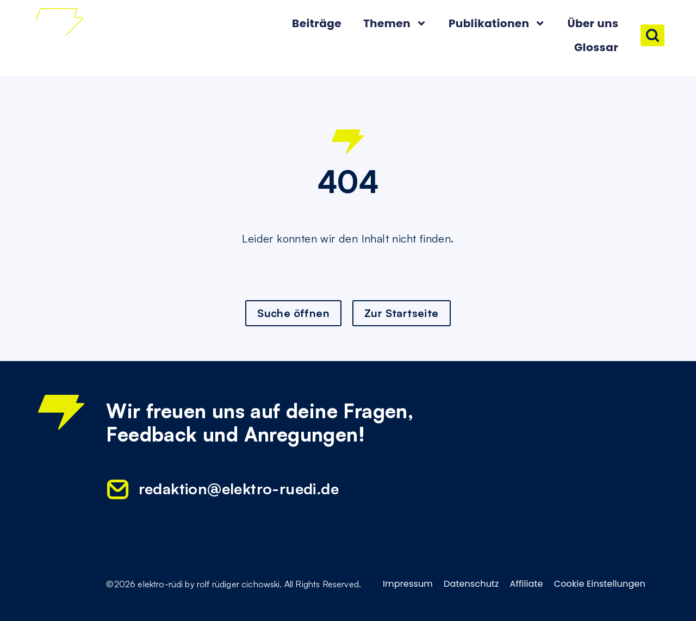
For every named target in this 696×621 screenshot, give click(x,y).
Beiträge (316, 23)
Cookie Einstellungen (599, 584)
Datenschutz (471, 584)
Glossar (596, 47)
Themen (395, 23)
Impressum (408, 584)
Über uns (592, 23)
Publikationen (497, 23)
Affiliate (526, 584)
